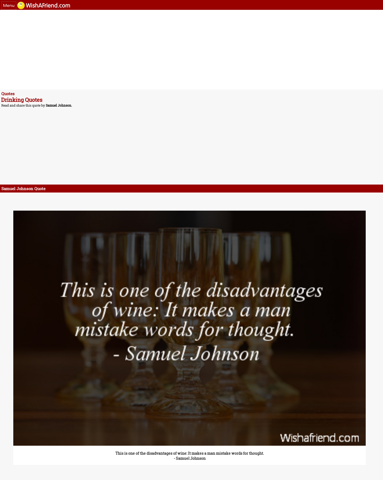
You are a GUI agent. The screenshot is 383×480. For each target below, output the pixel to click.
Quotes (8, 93)
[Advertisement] (162, 49)
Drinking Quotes (21, 99)
